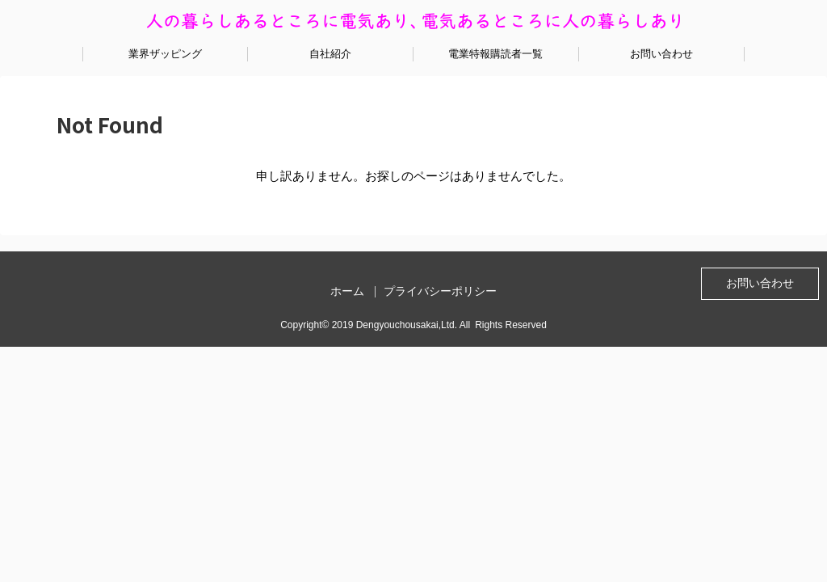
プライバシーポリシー (440, 291)
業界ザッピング (165, 54)
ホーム (347, 291)
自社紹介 (330, 54)
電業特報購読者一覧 (495, 54)
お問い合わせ (661, 54)
